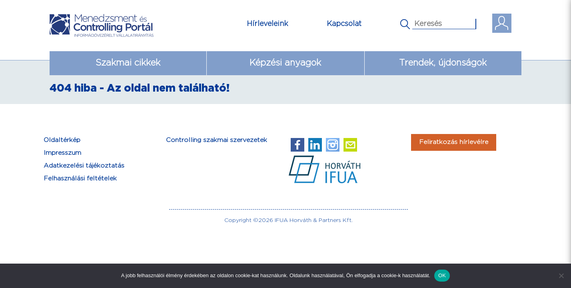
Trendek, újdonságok (443, 63)
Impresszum (62, 153)
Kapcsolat (344, 23)
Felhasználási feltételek (80, 179)
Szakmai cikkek (128, 63)
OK (442, 275)
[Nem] (561, 276)
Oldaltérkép (62, 140)
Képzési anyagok (285, 63)
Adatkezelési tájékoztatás (84, 166)
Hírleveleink (267, 23)
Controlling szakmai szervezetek (216, 140)
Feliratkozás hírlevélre (453, 142)
